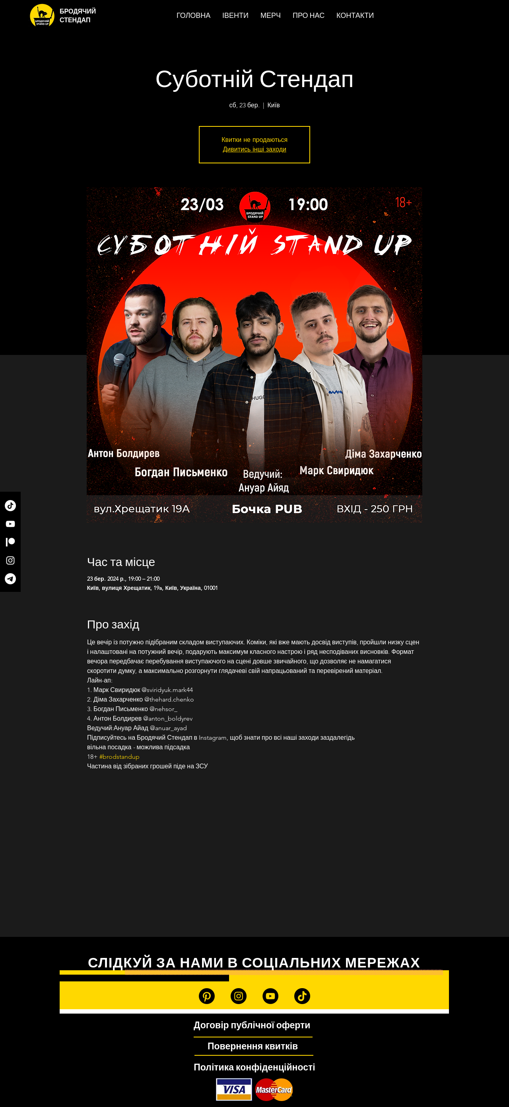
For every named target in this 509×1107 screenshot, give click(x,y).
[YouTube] (10, 523)
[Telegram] (10, 578)
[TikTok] (10, 505)
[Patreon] (10, 542)
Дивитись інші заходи (254, 149)
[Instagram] (10, 560)
